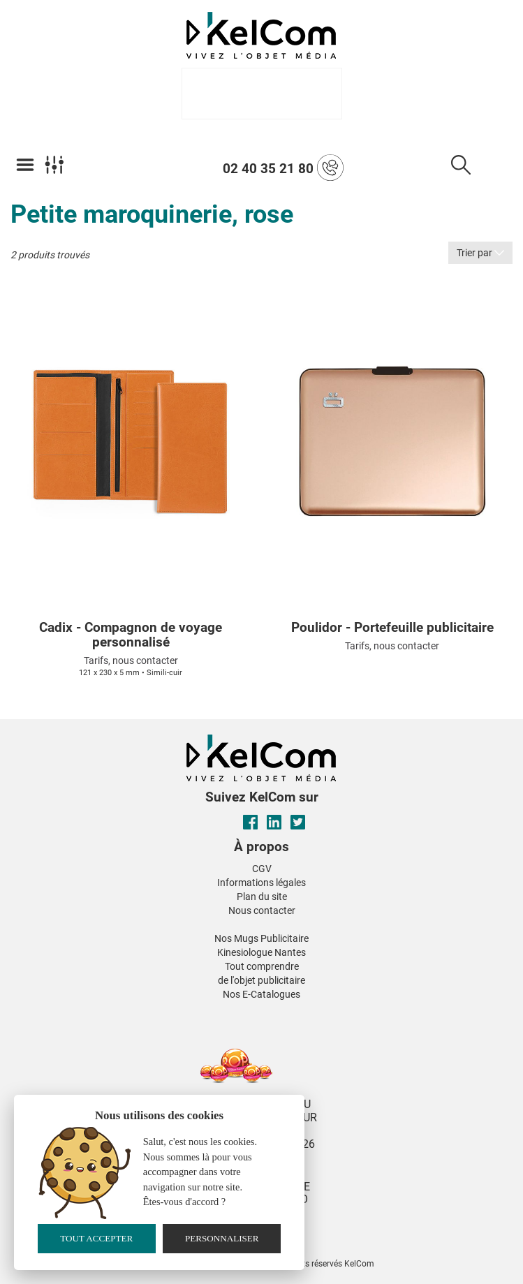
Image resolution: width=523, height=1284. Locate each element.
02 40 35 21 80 (283, 167)
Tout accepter (96, 1238)
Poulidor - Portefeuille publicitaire (392, 628)
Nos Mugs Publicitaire (261, 938)
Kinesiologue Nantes (261, 952)
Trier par (480, 252)
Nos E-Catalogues (261, 994)
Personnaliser (222, 1238)
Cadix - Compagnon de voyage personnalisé (130, 635)
